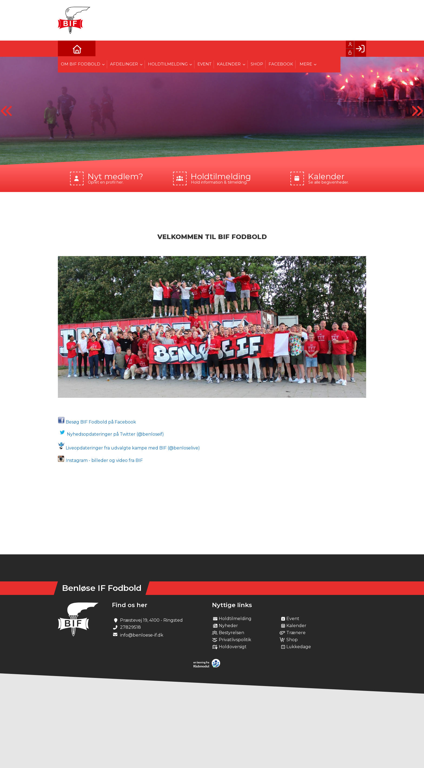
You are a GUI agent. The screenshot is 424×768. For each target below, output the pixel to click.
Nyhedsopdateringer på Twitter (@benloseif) (111, 434)
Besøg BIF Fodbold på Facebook (97, 422)
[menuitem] (66, 49)
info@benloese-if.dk (141, 635)
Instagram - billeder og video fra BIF (100, 460)
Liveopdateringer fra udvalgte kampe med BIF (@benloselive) (129, 448)
